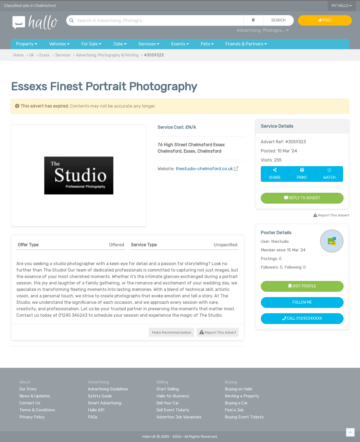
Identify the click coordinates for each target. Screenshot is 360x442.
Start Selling (167, 389)
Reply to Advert (302, 198)
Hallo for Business (172, 396)
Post (325, 20)
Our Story (28, 389)
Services (62, 55)
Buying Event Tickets (244, 417)
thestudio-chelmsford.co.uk (204, 168)
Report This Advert (217, 332)
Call (302, 318)
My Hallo (342, 5)
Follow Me (302, 302)
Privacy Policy (32, 417)
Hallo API (96, 410)
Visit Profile (302, 286)
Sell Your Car (167, 403)
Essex (45, 55)
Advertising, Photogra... (262, 30)
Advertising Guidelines (108, 389)
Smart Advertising (104, 403)
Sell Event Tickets (172, 410)
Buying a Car (236, 403)
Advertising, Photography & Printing (107, 55)
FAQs (93, 417)
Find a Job (234, 410)
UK (31, 55)
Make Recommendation (171, 332)
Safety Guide (100, 396)
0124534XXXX (309, 318)
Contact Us (29, 403)
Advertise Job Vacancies (178, 417)
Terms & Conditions (37, 410)
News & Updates (34, 396)
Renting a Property (242, 396)
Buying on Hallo (238, 389)
